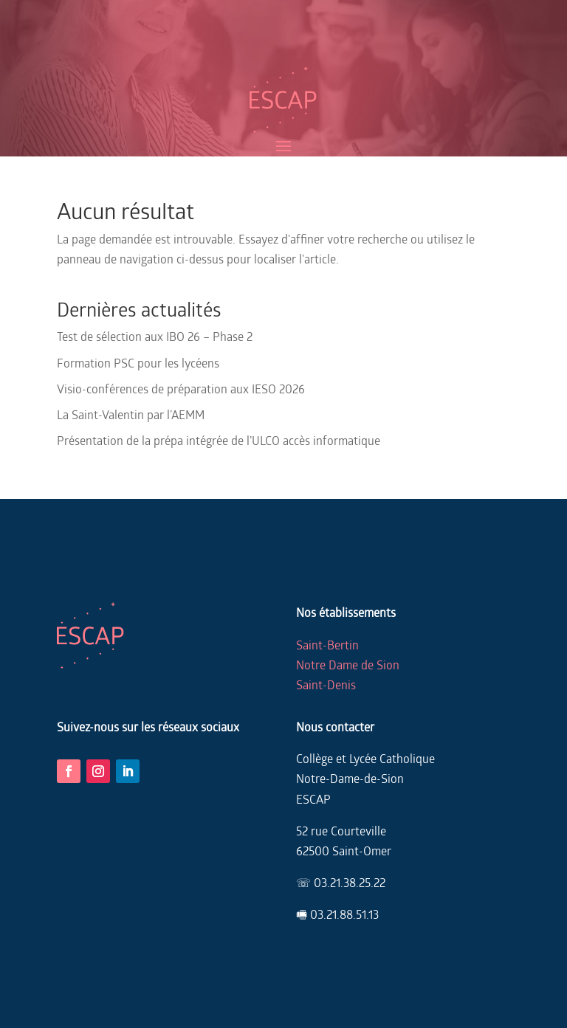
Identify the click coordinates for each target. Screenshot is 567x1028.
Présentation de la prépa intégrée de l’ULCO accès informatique (218, 440)
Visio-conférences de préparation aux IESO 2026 (181, 388)
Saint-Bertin (327, 644)
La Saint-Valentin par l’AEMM (131, 414)
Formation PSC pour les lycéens (138, 362)
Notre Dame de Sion (347, 664)
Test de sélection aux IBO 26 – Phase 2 (154, 336)
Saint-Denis (326, 684)
